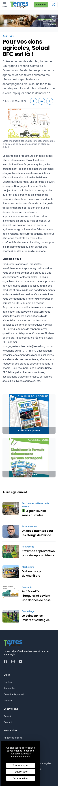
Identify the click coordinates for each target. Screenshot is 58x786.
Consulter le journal (14, 694)
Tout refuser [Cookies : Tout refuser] (20, 771)
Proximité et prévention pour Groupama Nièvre (38, 553)
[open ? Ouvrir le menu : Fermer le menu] (4, 4)
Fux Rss (8, 682)
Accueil (7, 716)
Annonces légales (13, 737)
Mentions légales (42, 763)
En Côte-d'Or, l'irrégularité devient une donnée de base (36, 595)
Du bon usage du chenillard (31, 573)
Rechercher (9, 688)
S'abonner (41, 4)
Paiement (8, 700)
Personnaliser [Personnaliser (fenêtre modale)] (21, 778)
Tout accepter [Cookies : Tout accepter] (21, 765)
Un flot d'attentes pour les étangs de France (37, 533)
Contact (8, 722)
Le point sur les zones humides (34, 513)
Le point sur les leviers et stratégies (35, 618)
